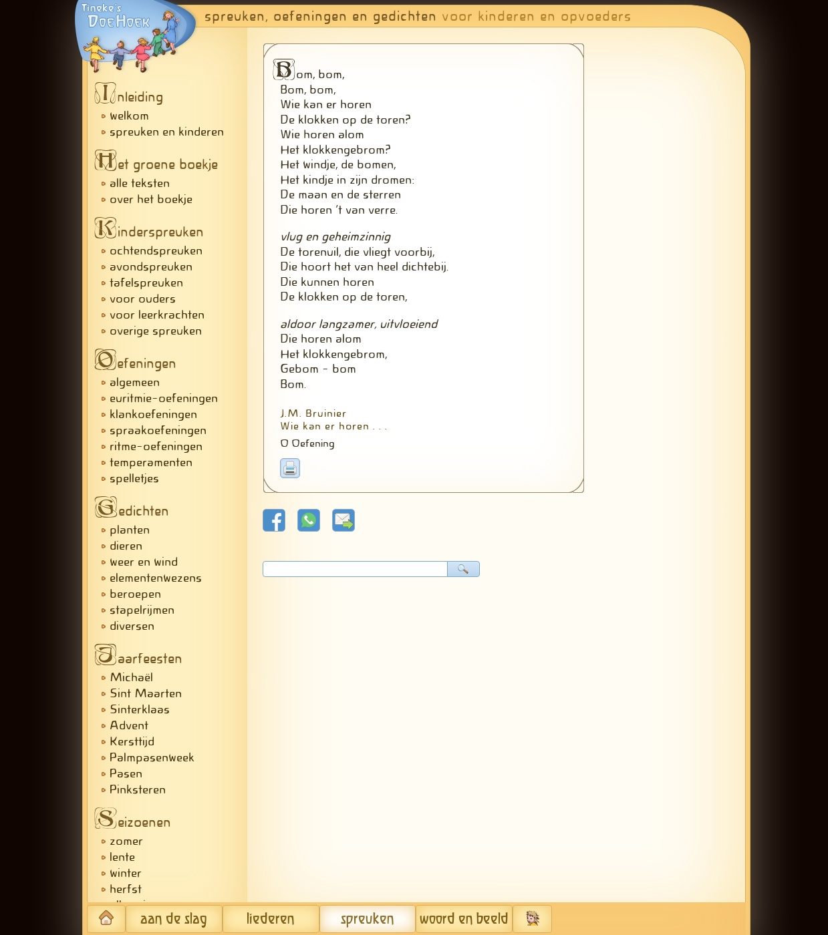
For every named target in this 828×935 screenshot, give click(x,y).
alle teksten (140, 183)
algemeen (135, 382)
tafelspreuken (146, 282)
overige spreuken (156, 330)
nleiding (132, 97)
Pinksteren (138, 789)
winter (126, 873)
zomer (126, 840)
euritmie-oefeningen (164, 398)
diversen (132, 625)
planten (130, 529)
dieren (126, 545)
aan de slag (173, 919)
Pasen (126, 773)
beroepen (135, 593)
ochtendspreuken (156, 250)
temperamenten (151, 462)
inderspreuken (153, 231)
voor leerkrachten (157, 314)
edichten (135, 511)
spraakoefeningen (158, 430)
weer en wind (144, 561)
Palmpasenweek (152, 757)
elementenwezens (156, 577)
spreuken (367, 919)
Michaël (131, 677)
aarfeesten (142, 658)
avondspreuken (151, 266)
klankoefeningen (153, 414)
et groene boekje (160, 164)
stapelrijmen (142, 609)
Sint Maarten (146, 693)
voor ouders (143, 298)
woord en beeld (464, 919)
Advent (129, 725)
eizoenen (136, 822)
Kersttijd (132, 741)
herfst (126, 889)
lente (122, 857)
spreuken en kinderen (167, 131)
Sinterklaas (140, 709)
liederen (271, 919)
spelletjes (134, 478)
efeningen (139, 363)
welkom (129, 115)
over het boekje (151, 199)
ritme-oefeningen (156, 446)
